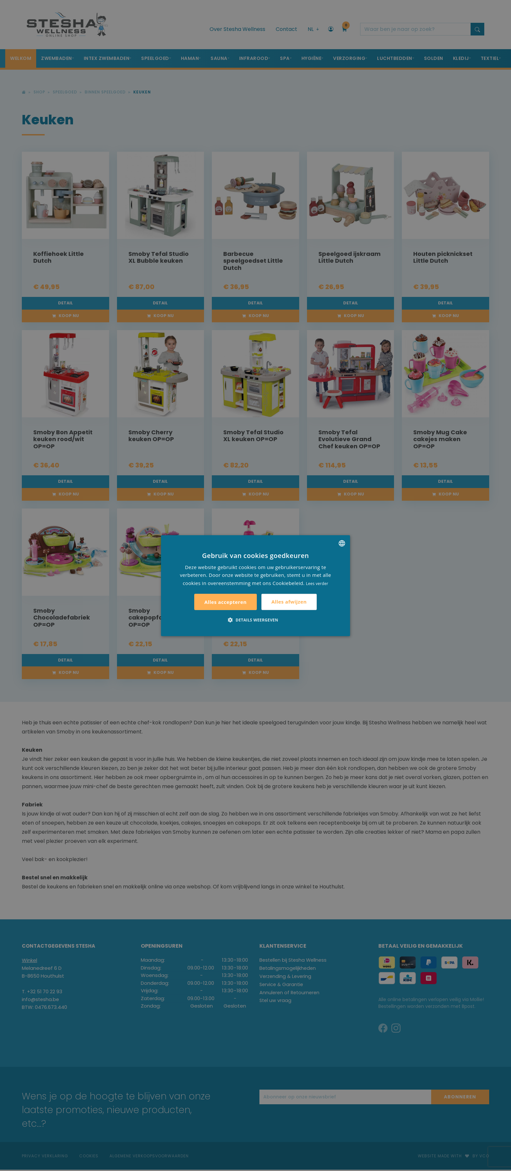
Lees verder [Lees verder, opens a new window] (317, 583)
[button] (255, 620)
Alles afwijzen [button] (289, 601)
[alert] (255, 585)
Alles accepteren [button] (225, 602)
